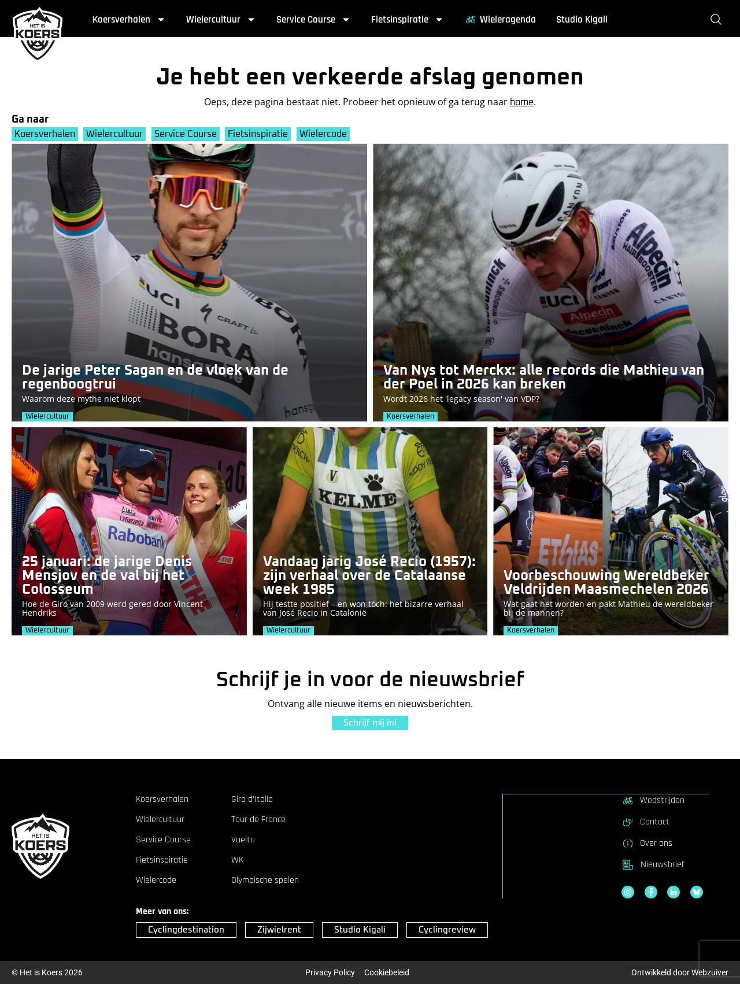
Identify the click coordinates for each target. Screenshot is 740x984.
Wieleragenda (500, 19)
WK (237, 860)
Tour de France (258, 820)
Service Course (313, 19)
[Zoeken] (718, 19)
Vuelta (243, 840)
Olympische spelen (265, 880)
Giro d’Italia (252, 799)
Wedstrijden (652, 800)
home (522, 102)
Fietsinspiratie (407, 19)
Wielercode (324, 134)
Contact (645, 821)
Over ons (646, 843)
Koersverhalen (129, 19)
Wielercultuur (221, 19)
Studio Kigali (582, 19)
